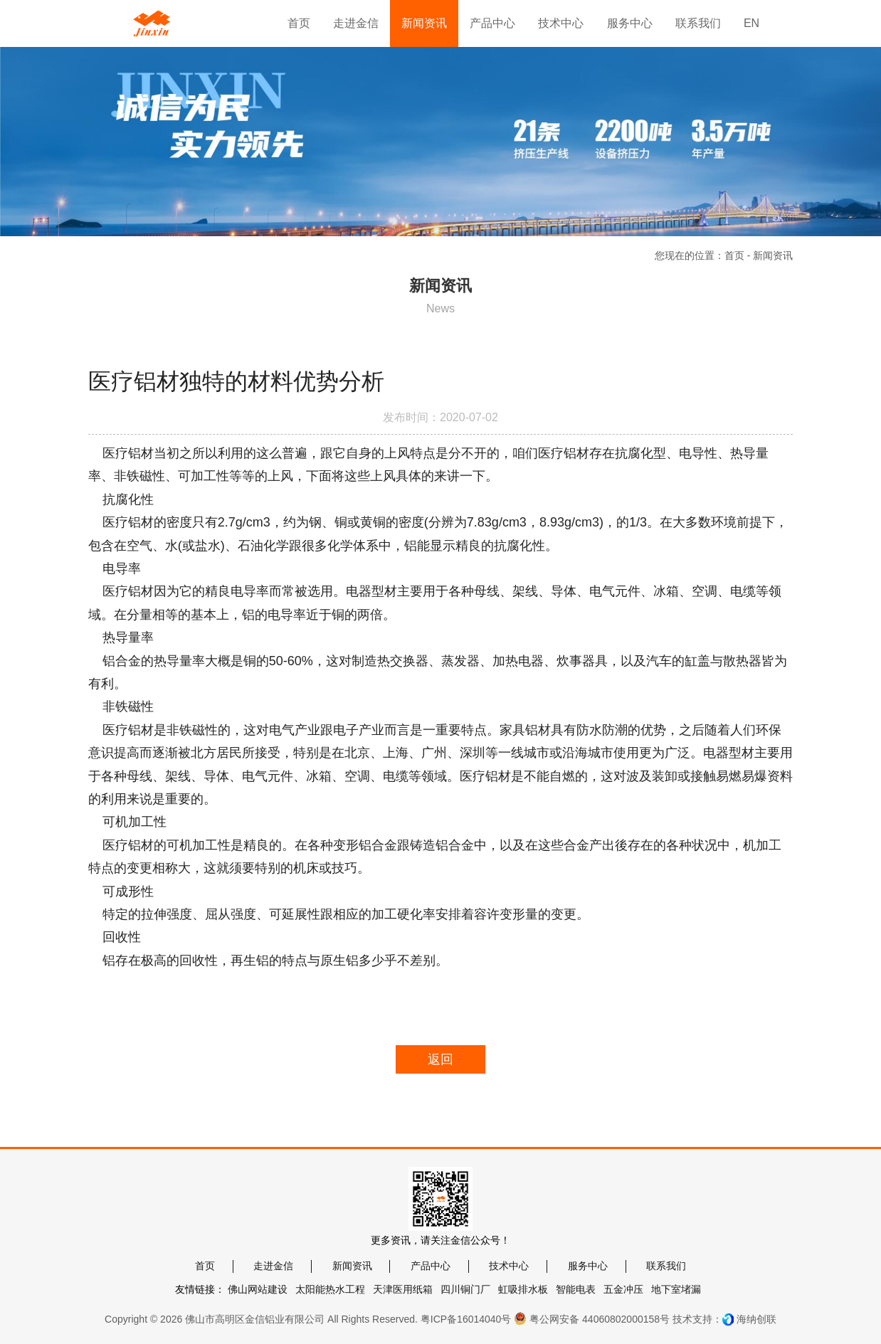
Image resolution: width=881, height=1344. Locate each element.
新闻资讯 (352, 1265)
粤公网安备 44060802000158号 (592, 1318)
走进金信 (273, 1265)
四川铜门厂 (465, 1289)
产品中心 (430, 1265)
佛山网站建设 (257, 1289)
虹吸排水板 (523, 1289)
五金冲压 (623, 1289)
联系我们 (666, 1265)
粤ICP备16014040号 (466, 1319)
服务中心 (588, 1265)
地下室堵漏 (676, 1289)
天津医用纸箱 (403, 1289)
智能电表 (576, 1289)
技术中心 (509, 1265)
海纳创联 (756, 1319)
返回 (440, 1059)
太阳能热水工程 (330, 1289)
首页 (734, 255)
